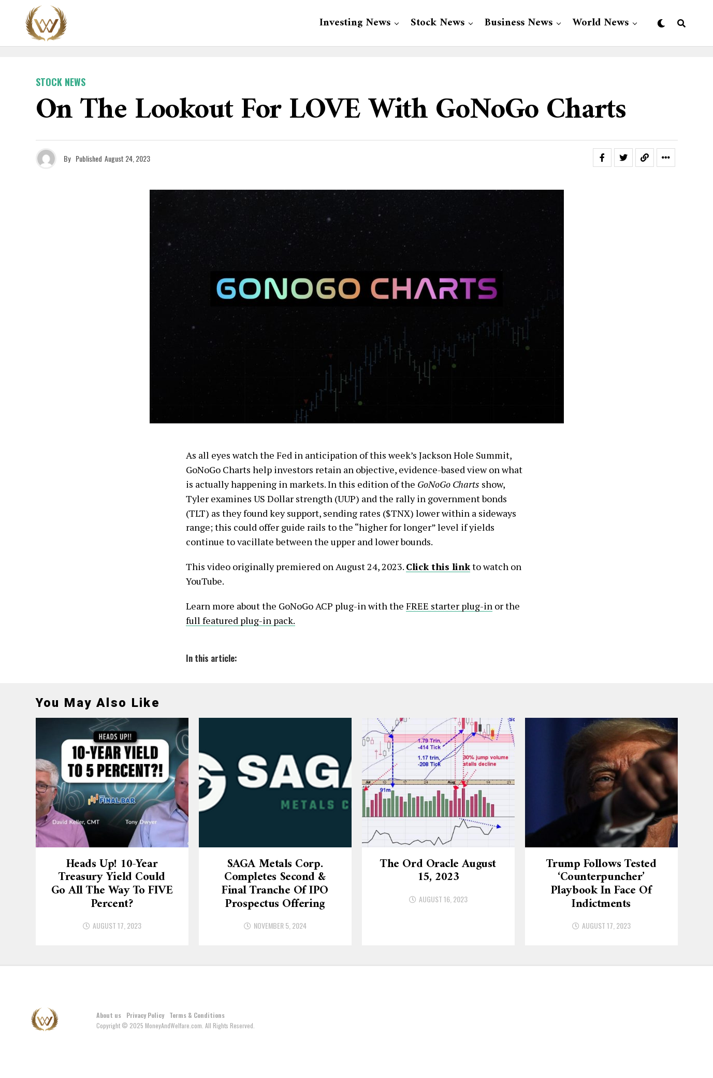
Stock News (437, 23)
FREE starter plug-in (449, 606)
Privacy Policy (145, 1041)
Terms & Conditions (197, 1041)
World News (601, 23)
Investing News (354, 23)
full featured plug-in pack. (240, 620)
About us (108, 1041)
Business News (518, 23)
